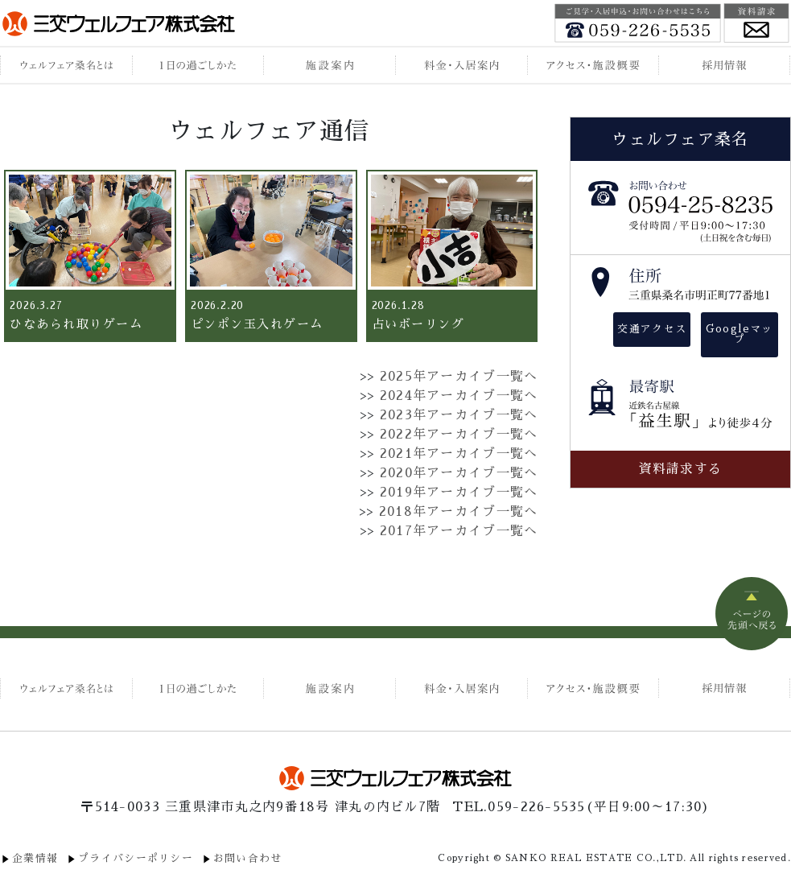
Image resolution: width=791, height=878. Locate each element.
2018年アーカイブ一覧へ (458, 511)
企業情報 (35, 859)
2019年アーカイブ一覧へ (459, 492)
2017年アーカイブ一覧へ (459, 531)
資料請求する (681, 469)
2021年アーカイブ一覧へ (459, 453)
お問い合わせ (247, 859)
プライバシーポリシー (135, 859)
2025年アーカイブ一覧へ (459, 376)
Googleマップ (739, 334)
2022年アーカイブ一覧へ (459, 434)
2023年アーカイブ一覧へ (459, 415)
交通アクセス (651, 329)
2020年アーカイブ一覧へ (459, 473)
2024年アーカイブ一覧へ (459, 396)
